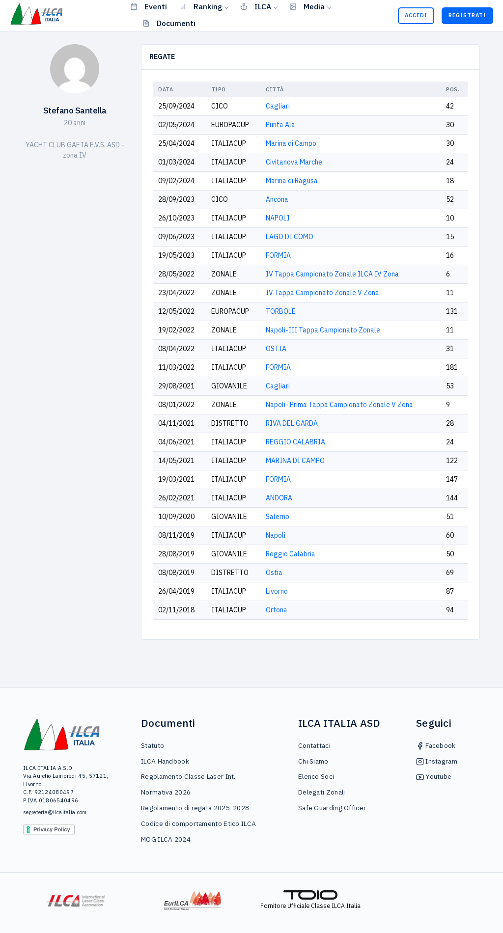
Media (307, 6)
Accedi (416, 15)
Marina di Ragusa (292, 180)
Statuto (152, 745)
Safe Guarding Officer (332, 807)
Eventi (148, 6)
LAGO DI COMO (289, 236)
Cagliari (278, 106)
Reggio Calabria (290, 553)
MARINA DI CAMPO (295, 460)
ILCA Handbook (165, 761)
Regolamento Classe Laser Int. (188, 776)
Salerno (277, 516)
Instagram (436, 761)
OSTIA (276, 348)
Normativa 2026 (166, 792)
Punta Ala (280, 124)
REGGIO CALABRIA (295, 442)
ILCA (255, 6)
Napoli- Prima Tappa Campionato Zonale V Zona (339, 404)
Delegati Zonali (321, 792)
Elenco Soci (316, 776)
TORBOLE (281, 311)
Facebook (436, 745)
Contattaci (314, 745)
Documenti (169, 23)
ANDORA (279, 498)
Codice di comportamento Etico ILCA (198, 823)
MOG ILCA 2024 (166, 839)
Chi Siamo (313, 761)
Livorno (277, 591)
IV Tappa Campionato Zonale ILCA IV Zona (332, 274)
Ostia (274, 572)
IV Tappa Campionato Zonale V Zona (322, 292)
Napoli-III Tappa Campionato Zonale (323, 330)
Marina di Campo (291, 143)
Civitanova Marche (294, 162)
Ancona (277, 199)
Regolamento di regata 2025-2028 (195, 807)
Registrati (467, 15)
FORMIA (278, 255)
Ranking (200, 6)
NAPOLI (278, 218)
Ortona (276, 609)
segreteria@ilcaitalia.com (55, 812)
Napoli (275, 535)
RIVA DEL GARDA (292, 423)
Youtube (433, 776)
